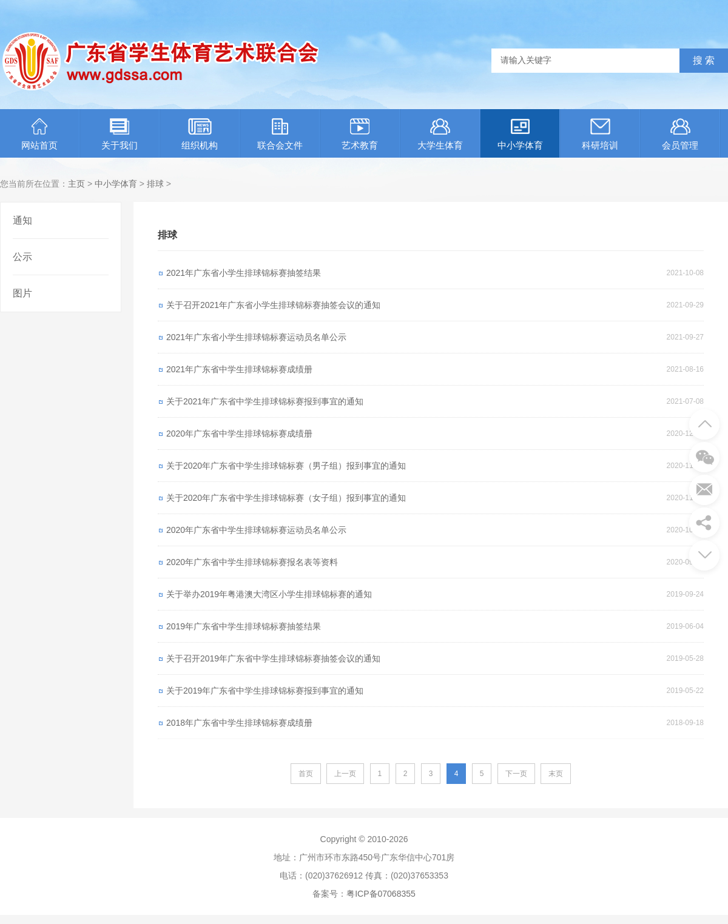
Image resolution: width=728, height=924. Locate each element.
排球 (155, 184)
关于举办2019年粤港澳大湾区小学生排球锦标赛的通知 (269, 594)
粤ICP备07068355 (381, 894)
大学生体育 (440, 134)
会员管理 (680, 134)
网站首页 (39, 134)
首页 (305, 773)
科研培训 (600, 134)
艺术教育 (360, 134)
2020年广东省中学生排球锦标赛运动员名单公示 (256, 530)
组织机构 (199, 134)
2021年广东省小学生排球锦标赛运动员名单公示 (256, 337)
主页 (76, 184)
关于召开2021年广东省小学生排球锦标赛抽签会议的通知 (273, 305)
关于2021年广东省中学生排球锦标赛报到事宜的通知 (264, 401)
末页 (555, 773)
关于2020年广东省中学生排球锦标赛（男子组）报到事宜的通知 (286, 465)
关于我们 (119, 134)
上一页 (345, 773)
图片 (22, 293)
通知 (22, 220)
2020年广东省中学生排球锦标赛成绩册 (239, 433)
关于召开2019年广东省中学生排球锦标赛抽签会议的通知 (273, 658)
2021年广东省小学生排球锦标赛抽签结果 (243, 273)
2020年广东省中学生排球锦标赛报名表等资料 (252, 562)
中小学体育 (520, 134)
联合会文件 (280, 134)
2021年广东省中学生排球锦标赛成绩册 (239, 369)
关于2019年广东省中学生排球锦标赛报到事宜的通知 (264, 690)
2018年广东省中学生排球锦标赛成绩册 (239, 723)
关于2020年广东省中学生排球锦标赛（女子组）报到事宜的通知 (286, 498)
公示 (22, 257)
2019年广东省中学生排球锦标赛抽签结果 (243, 626)
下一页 (516, 773)
